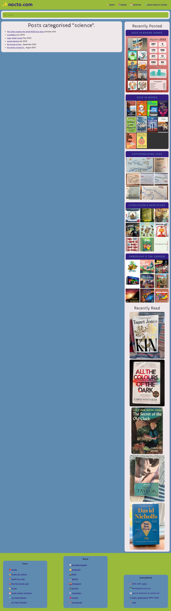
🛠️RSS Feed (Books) (18, 602)
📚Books (122, 5)
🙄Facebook (74, 570)
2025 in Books (147, 97)
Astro (144, 584)
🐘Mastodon (75, 593)
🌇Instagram (75, 584)
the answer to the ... (14, 44)
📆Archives (135, 5)
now (134, 602)
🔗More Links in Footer (156, 5)
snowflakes (11, 35)
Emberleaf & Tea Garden (147, 256)
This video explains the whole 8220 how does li (26, 32)
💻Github (73, 579)
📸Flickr (72, 574)
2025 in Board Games (147, 32)
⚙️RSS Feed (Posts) (17, 598)
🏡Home (111, 5)
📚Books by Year (17, 579)
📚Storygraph (75, 602)
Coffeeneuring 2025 (147, 154)
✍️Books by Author (18, 574)
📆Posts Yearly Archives (20, 593)
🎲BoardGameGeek (78, 565)
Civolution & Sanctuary (147, 205)
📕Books (13, 570)
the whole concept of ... (16, 47)
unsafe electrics (13, 41)
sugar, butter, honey (14, 38)
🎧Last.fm (73, 588)
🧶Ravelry (73, 598)
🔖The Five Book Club (19, 584)
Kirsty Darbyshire (140, 598)
